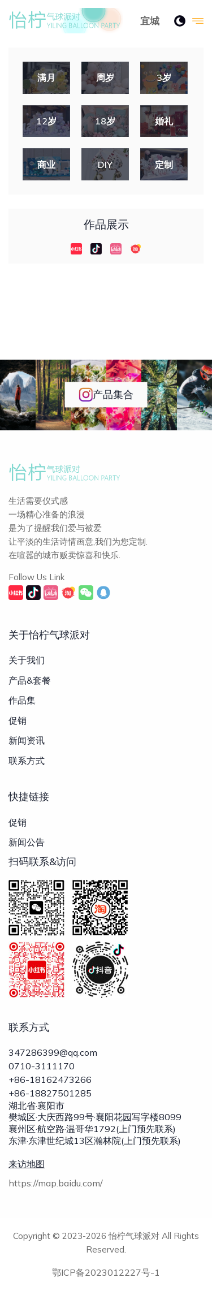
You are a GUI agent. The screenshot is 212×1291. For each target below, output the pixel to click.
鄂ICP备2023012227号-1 (106, 1272)
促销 (17, 720)
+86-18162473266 (50, 1079)
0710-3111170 (41, 1066)
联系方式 (26, 760)
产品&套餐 (29, 680)
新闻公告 (26, 842)
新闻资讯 (26, 740)
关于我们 (26, 660)
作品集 (22, 700)
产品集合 (106, 395)
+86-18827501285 (50, 1093)
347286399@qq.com (52, 1052)
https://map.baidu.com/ (55, 1183)
